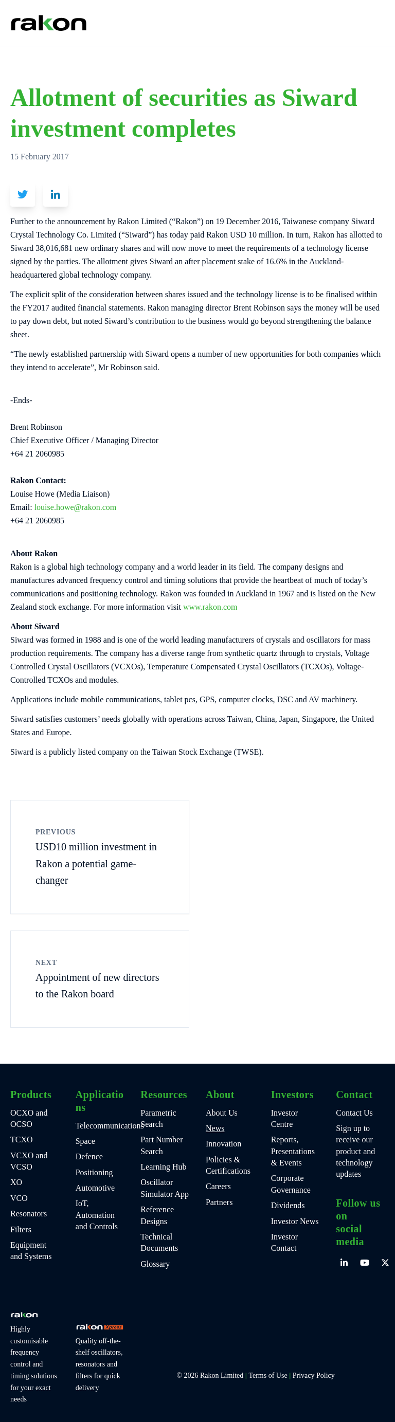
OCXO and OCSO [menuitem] (28, 1118)
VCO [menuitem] (19, 1198)
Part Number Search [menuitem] (161, 1145)
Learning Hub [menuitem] (163, 1166)
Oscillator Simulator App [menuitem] (164, 1188)
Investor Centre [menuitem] (284, 1118)
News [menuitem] (215, 1128)
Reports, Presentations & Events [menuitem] (293, 1151)
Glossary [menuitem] (155, 1264)
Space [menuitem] (85, 1141)
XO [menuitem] (16, 1182)
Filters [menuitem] (20, 1229)
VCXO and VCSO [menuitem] (28, 1161)
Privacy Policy (314, 1375)
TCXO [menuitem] (21, 1139)
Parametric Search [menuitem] (158, 1118)
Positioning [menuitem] (94, 1172)
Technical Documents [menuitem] (159, 1242)
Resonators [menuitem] (28, 1213)
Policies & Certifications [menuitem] (228, 1165)
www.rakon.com (210, 607)
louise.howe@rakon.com (74, 507)
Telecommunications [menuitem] (100, 1125)
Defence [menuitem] (89, 1156)
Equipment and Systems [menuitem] (30, 1251)
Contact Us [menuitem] (354, 1112)
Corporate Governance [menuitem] (291, 1184)
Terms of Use (267, 1375)
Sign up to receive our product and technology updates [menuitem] (355, 1151)
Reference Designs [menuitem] (157, 1215)
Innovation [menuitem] (223, 1143)
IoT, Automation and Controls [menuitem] (97, 1215)
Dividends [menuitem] (288, 1205)
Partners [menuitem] (219, 1202)
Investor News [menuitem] (295, 1221)
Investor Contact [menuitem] (284, 1242)
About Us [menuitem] (222, 1112)
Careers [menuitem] (218, 1186)
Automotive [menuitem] (95, 1187)
